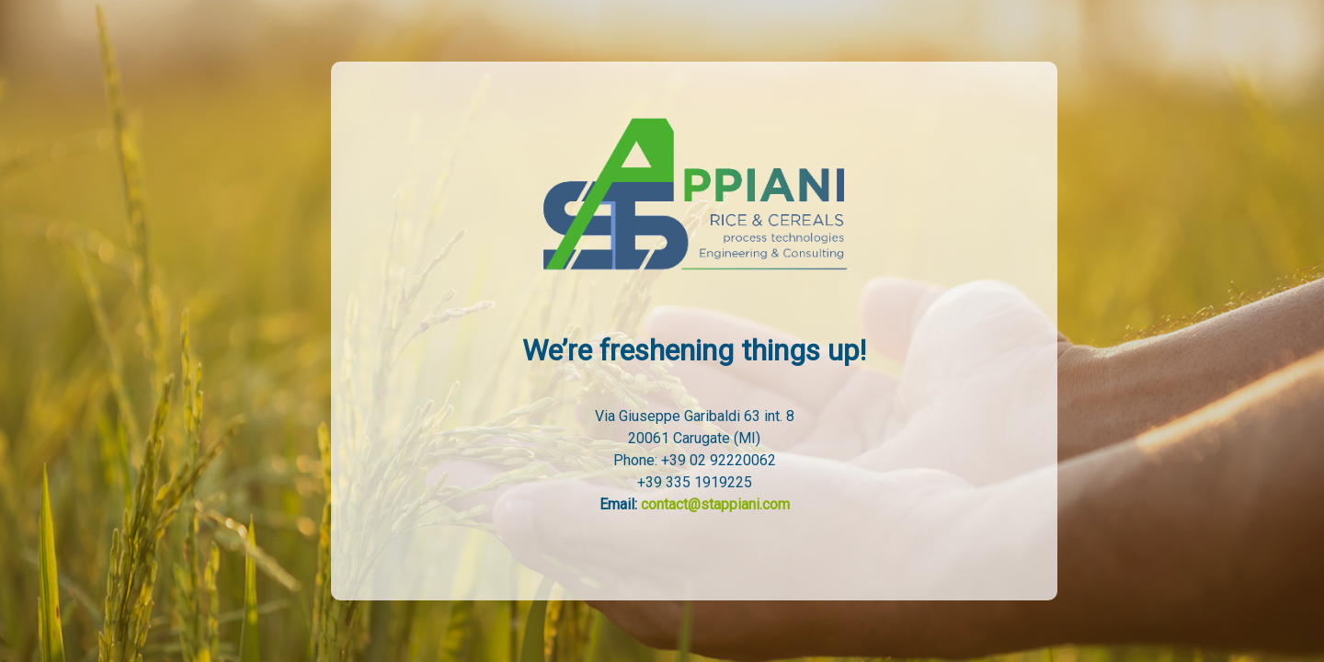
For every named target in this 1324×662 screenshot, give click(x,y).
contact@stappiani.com (715, 504)
